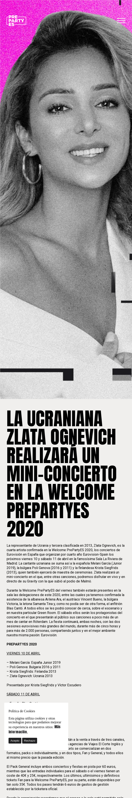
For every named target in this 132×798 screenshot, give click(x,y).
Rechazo (29, 740)
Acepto (14, 740)
